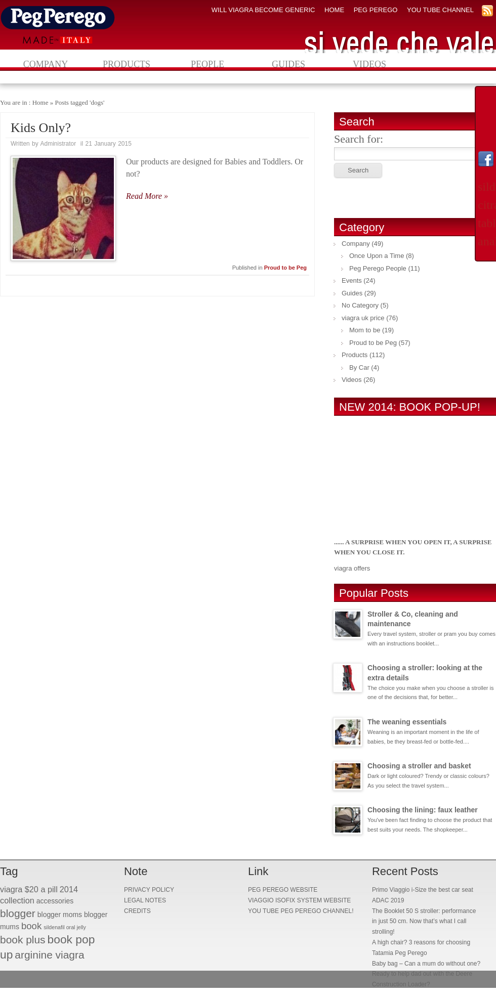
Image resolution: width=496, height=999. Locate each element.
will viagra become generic (263, 10)
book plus (23, 939)
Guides (288, 64)
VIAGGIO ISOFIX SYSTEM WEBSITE (299, 900)
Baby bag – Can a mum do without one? (426, 963)
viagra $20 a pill (29, 889)
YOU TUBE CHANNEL (440, 10)
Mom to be (364, 330)
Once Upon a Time (376, 255)
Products (126, 64)
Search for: (358, 139)
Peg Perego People (377, 268)
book (31, 926)
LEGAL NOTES (145, 900)
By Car (359, 367)
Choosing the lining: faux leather (422, 810)
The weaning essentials (406, 722)
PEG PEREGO (376, 10)
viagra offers (352, 568)
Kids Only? (41, 127)
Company (45, 64)
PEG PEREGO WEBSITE (282, 889)
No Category (360, 305)
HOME (334, 10)
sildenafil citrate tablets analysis (486, 214)
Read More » (147, 196)
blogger (17, 913)
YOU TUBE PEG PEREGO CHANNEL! (301, 911)
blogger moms (59, 914)
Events (352, 280)
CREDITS (137, 911)
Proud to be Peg (285, 268)
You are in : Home (24, 102)
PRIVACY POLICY (149, 889)
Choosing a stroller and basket (419, 766)
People (207, 64)
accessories (55, 901)
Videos (369, 64)
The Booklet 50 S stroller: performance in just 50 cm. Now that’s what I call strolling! (424, 921)
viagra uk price (363, 318)
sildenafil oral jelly (65, 927)
